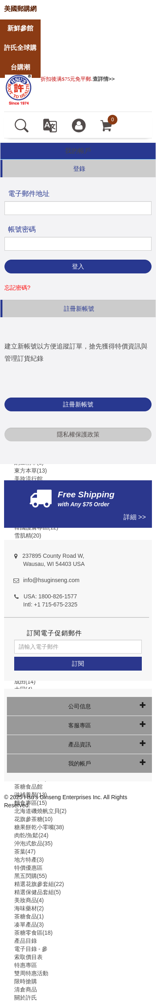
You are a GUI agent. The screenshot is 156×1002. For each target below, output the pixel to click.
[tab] (78, 151)
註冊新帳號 (78, 404)
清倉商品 (25, 989)
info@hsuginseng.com (51, 580)
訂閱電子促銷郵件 (54, 633)
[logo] (18, 88)
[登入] (79, 125)
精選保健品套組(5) (37, 892)
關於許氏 (25, 997)
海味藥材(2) (29, 908)
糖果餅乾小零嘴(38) (39, 827)
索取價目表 (28, 957)
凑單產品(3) (29, 924)
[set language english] (50, 125)
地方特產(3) (29, 859)
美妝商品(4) (29, 900)
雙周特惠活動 (31, 973)
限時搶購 (25, 981)
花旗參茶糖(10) (33, 819)
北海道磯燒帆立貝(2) (40, 811)
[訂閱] (78, 664)
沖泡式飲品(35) (33, 843)
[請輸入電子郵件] (78, 647)
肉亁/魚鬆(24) (31, 835)
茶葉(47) (25, 851)
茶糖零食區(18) (33, 932)
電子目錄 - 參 (31, 949)
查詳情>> (104, 79)
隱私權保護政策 (78, 434)
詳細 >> (135, 517)
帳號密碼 (22, 229)
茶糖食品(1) (29, 916)
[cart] (106, 125)
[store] (20, 9)
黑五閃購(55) (30, 876)
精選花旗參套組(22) (39, 884)
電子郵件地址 (29, 194)
